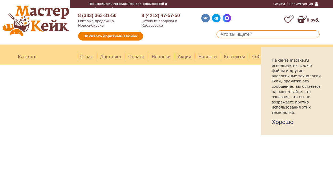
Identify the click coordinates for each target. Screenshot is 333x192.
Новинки (161, 56)
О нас (86, 56)
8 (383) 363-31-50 (97, 15)
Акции (184, 56)
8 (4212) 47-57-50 (161, 15)
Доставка (110, 56)
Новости (207, 56)
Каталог (27, 56)
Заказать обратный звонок (111, 36)
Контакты (234, 56)
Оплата (136, 56)
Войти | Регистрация (293, 4)
